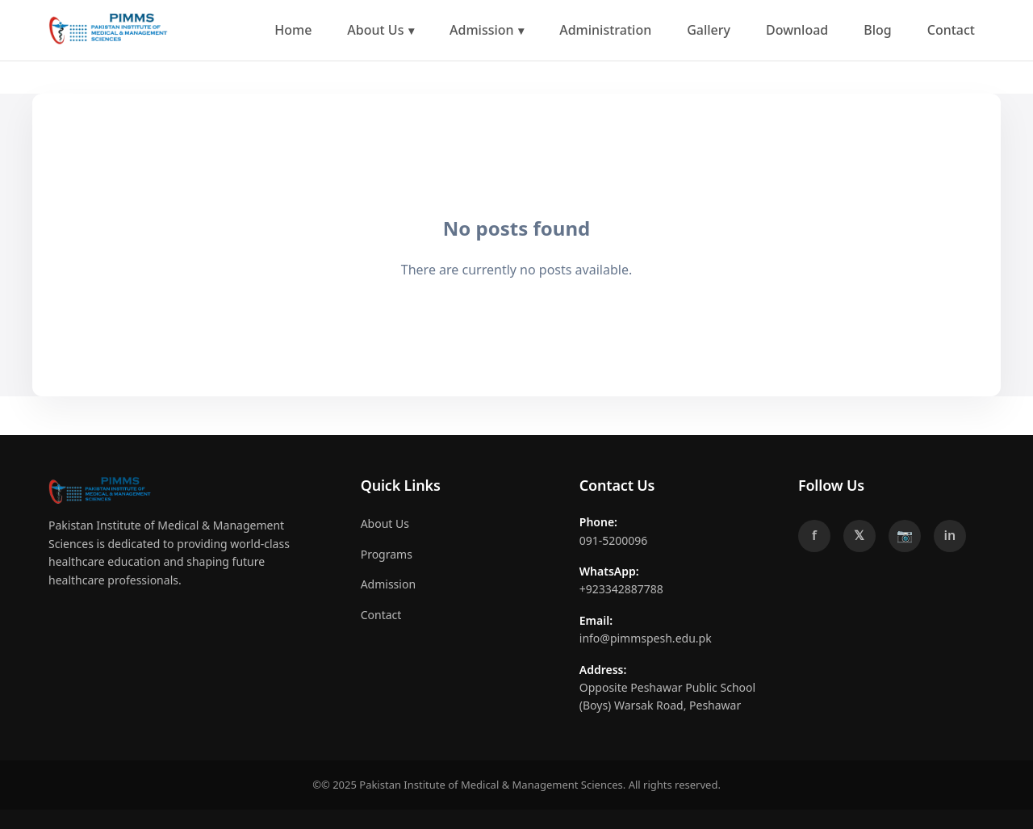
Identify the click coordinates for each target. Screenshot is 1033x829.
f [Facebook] (814, 535)
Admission (482, 30)
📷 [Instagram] (905, 535)
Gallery (708, 30)
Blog (877, 30)
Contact (951, 30)
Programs (386, 554)
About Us (375, 30)
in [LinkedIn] (950, 535)
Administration (605, 30)
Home (293, 30)
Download (797, 30)
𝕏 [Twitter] (859, 535)
